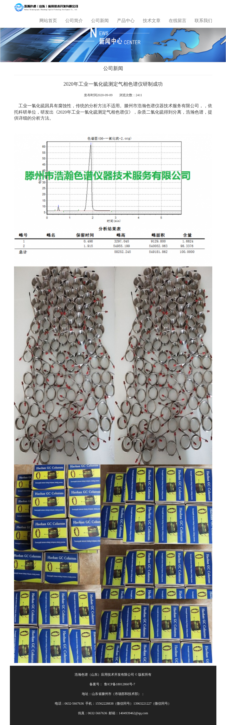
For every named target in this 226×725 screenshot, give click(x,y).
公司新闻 (100, 20)
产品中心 (126, 20)
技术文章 (151, 20)
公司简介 (74, 20)
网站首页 (48, 20)
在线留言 (177, 20)
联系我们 (203, 20)
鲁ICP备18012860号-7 (119, 684)
